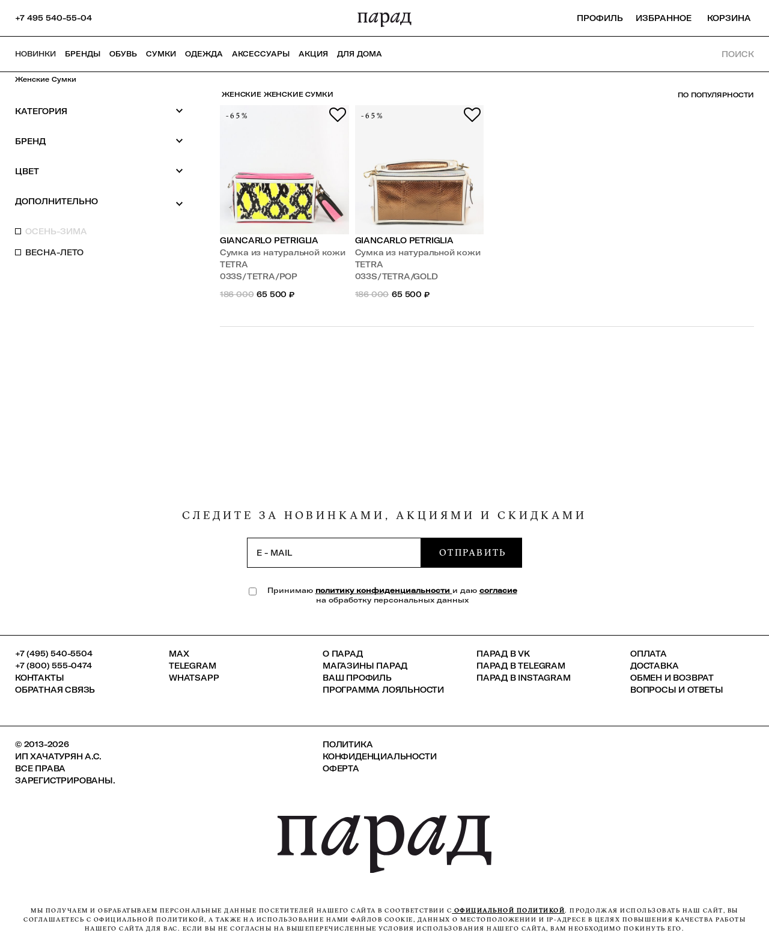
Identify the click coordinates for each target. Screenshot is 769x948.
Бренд (99, 141)
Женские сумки (45, 79)
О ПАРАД (343, 653)
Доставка (654, 665)
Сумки (161, 53)
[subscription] (334, 553)
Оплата (648, 653)
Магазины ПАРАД (365, 665)
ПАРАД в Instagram (523, 677)
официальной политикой (508, 910)
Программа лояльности (383, 689)
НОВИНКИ (35, 53)
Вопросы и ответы (676, 689)
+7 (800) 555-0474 (53, 665)
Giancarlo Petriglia (269, 240)
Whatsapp (194, 677)
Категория (99, 111)
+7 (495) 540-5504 (54, 653)
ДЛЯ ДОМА (359, 53)
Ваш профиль (357, 677)
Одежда (204, 53)
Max (179, 653)
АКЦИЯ (313, 53)
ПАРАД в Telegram (520, 665)
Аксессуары (261, 53)
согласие (498, 590)
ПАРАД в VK (503, 653)
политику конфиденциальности (383, 590)
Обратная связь (55, 689)
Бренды (82, 53)
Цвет (99, 171)
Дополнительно (99, 201)
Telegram (192, 665)
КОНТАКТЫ (39, 677)
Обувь (123, 53)
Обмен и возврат (672, 677)
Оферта (341, 768)
